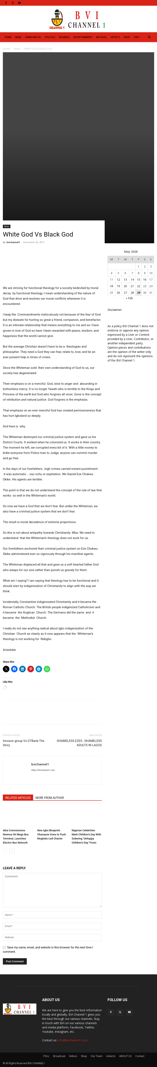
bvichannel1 (13, 242)
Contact (139, 1056)
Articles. (101, 37)
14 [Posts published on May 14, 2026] (132, 279)
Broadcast (59, 1056)
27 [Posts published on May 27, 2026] (125, 293)
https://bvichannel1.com (43, 770)
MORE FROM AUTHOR (50, 797)
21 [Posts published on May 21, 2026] (132, 286)
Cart (137, 37)
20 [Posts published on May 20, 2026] (125, 286)
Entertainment (82, 37)
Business (64, 37)
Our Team (96, 1056)
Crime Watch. (33, 37)
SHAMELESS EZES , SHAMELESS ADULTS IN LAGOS (79, 743)
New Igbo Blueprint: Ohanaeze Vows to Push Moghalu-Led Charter (51, 834)
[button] (149, 37)
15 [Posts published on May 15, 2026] (138, 279)
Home (8, 37)
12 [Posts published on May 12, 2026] (118, 279)
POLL (46, 1056)
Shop (127, 37)
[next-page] (12, 850)
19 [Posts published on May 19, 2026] (118, 286)
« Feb (129, 298)
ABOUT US (125, 1056)
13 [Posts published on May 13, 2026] (125, 279)
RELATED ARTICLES (18, 797)
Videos (73, 1056)
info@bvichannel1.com (73, 1040)
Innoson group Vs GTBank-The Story (23, 743)
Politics (50, 37)
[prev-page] (5, 850)
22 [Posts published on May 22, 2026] (138, 286)
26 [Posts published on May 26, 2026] (118, 293)
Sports (115, 37)
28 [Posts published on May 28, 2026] (132, 293)
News (18, 37)
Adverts (110, 1056)
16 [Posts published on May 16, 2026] (144, 279)
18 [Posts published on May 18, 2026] (111, 286)
